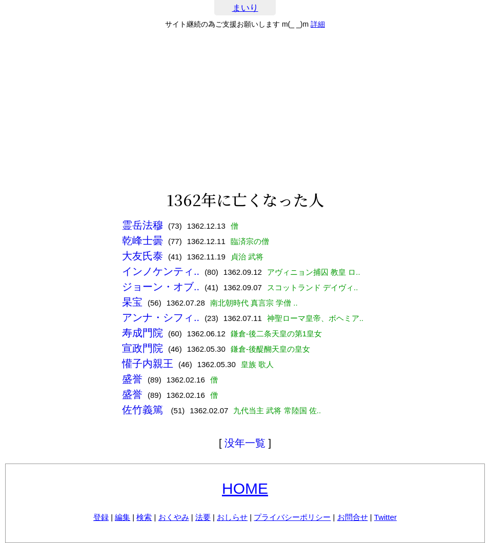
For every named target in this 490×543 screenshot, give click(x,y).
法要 (203, 517)
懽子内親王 (147, 363)
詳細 (318, 24)
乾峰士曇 (142, 240)
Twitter (385, 517)
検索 (144, 517)
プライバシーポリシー (292, 517)
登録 (101, 517)
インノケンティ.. (160, 271)
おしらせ (232, 517)
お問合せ (352, 517)
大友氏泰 (142, 256)
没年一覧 (245, 443)
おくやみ (173, 517)
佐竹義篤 (144, 409)
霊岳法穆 (142, 225)
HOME (245, 488)
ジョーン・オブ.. (160, 286)
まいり (245, 8)
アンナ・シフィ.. (160, 317)
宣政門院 (142, 348)
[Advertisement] (245, 110)
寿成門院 (142, 332)
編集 (122, 517)
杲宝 (132, 302)
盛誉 (132, 379)
